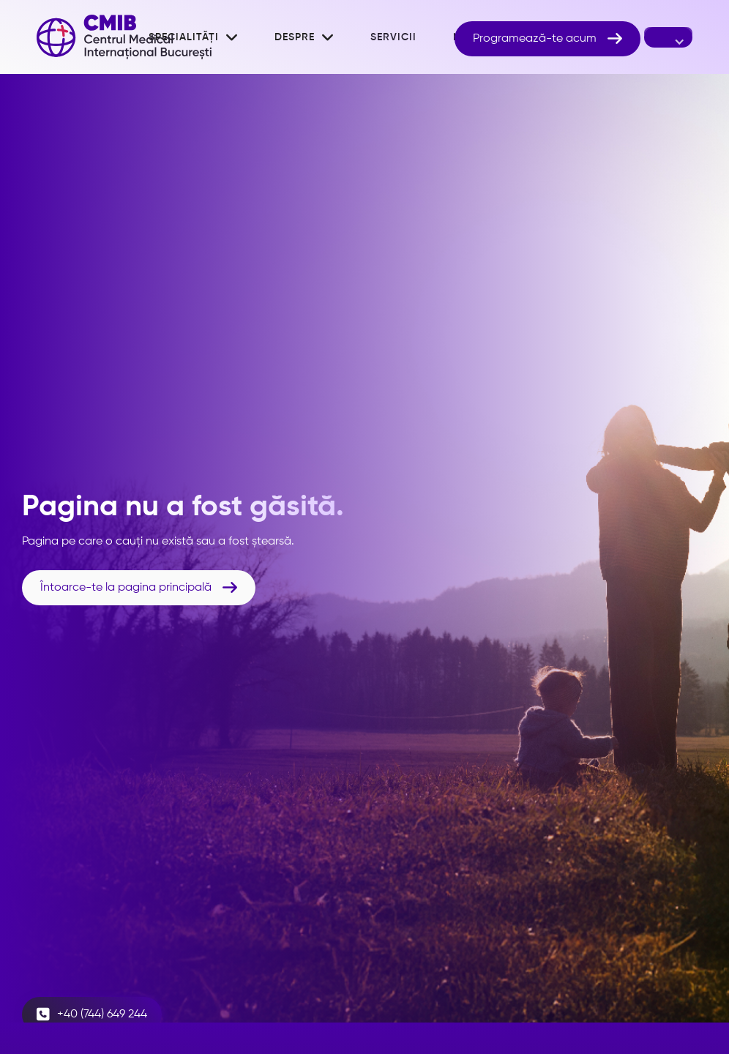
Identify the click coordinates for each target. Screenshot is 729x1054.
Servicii (393, 37)
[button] (304, 37)
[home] (124, 37)
